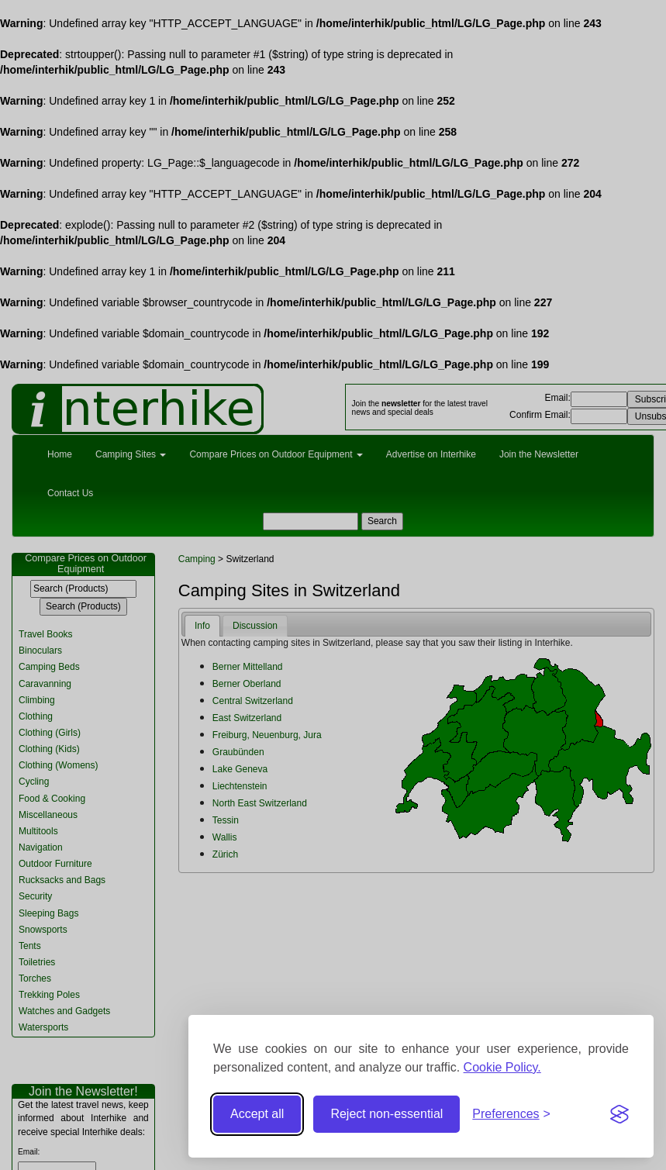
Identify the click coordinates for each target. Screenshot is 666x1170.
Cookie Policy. (502, 1067)
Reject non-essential (386, 1113)
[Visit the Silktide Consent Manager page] (619, 1114)
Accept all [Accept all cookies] (257, 1113)
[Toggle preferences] (511, 1114)
